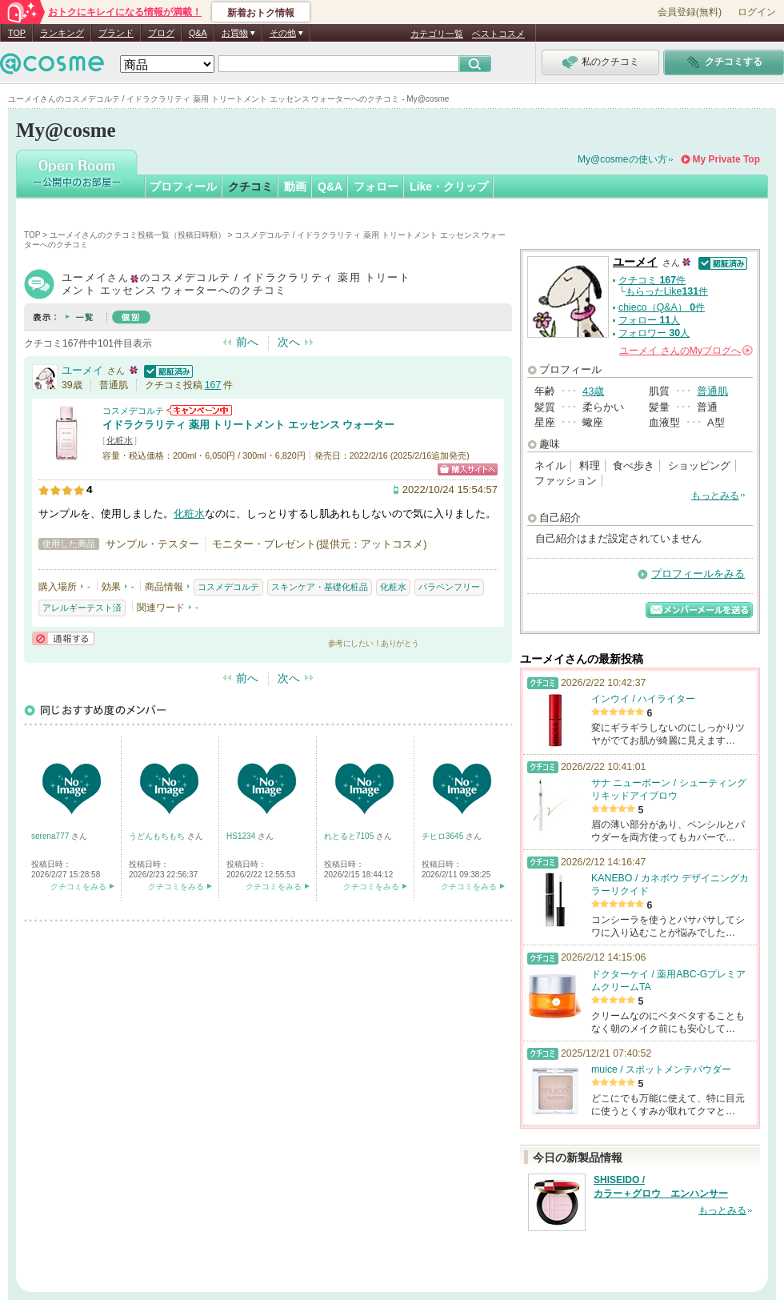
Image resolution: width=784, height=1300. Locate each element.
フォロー (376, 186)
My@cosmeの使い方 (622, 159)
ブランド (116, 33)
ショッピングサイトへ (468, 469)
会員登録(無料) (690, 12)
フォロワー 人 (654, 333)
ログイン (757, 12)
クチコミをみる (78, 886)
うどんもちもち (158, 836)
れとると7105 (350, 836)
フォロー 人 (649, 320)
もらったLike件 (667, 291)
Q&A (198, 33)
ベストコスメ (498, 33)
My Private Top (726, 159)
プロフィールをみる (698, 574)
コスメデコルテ (133, 410)
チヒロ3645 (444, 836)
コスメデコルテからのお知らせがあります (199, 410)
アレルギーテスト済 (82, 607)
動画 (295, 186)
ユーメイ (82, 370)
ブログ (161, 33)
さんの (686, 350)
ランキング (62, 33)
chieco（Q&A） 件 (661, 307)
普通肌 (712, 391)
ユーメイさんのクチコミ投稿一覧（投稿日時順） (138, 235)
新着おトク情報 (260, 12)
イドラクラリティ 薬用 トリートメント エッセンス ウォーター (248, 425)
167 (213, 385)
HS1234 (242, 836)
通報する (63, 638)
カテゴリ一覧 (436, 33)
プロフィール (183, 186)
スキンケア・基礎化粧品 (319, 587)
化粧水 (119, 440)
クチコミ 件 (652, 280)
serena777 (51, 836)
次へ (289, 341)
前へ (247, 341)
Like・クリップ (449, 186)
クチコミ (250, 186)
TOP (17, 33)
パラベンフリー (449, 587)
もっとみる (715, 495)
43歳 (593, 391)
